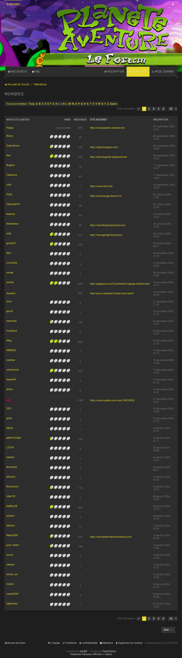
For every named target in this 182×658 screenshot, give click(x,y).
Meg (8, 340)
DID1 (9, 408)
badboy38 (11, 506)
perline (10, 282)
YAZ (8, 400)
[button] (139, 109)
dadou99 (11, 379)
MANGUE (11, 350)
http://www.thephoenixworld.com (108, 225)
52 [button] (171, 108)
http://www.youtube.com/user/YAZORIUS (112, 400)
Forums (13, 4)
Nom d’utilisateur (17, 119)
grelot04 (10, 243)
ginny (9, 418)
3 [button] (153, 108)
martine (10, 457)
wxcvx (9, 554)
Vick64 (10, 584)
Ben (8, 155)
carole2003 (12, 593)
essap (9, 272)
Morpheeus (12, 223)
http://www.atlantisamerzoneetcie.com (111, 536)
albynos (10, 525)
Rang (67, 119)
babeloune (12, 603)
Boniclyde (11, 467)
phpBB (83, 651)
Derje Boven (13, 145)
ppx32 (9, 311)
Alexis (9, 135)
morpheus (11, 330)
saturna (10, 564)
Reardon (10, 293)
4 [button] (158, 108)
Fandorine (11, 174)
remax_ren (12, 574)
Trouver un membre (16, 103)
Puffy (9, 194)
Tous (32, 103)
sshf (8, 184)
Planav (10, 127)
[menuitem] (36, 72)
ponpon (10, 515)
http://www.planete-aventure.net (107, 127)
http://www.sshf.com (101, 186)
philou (9, 389)
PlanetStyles (109, 651)
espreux (10, 360)
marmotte (11, 320)
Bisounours (12, 486)
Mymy (9, 427)
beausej (10, 213)
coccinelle (11, 262)
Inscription (160, 119)
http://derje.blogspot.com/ (104, 147)
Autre (113, 103)
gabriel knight (13, 437)
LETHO (10, 447)
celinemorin (12, 369)
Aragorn (10, 165)
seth (8, 233)
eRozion (10, 476)
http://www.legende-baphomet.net (108, 156)
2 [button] (149, 108)
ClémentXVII (13, 204)
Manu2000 (12, 535)
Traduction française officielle (86, 654)
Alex (8, 252)
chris (9, 301)
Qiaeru (108, 654)
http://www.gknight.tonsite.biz (106, 235)
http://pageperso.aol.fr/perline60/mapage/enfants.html (120, 283)
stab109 (10, 496)
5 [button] (163, 108)
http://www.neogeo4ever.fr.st (105, 196)
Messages (80, 119)
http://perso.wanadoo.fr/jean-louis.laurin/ (112, 293)
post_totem (12, 545)
